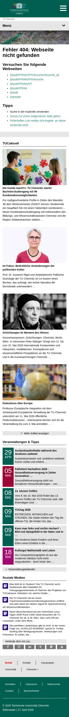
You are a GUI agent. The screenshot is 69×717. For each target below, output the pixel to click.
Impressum (31, 684)
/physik (14, 92)
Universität (10, 669)
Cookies (9, 691)
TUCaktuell (11, 143)
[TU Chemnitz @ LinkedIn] (30, 647)
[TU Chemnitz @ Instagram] (19, 647)
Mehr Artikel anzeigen (36, 433)
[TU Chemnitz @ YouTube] (61, 647)
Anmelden (10, 684)
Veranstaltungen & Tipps (21, 442)
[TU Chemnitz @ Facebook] (8, 647)
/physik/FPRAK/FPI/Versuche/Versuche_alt (34, 74)
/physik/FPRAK (18, 88)
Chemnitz (31, 669)
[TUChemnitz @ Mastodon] (51, 647)
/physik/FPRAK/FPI (21, 83)
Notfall (8, 663)
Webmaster (9, 709)
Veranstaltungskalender (21, 569)
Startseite (15, 96)
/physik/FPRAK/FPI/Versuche (26, 79)
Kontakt (27, 663)
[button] (59, 8)
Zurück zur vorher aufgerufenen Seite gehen (35, 116)
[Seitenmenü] (34, 25)
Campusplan (47, 663)
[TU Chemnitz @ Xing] (40, 647)
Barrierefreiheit (31, 691)
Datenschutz (53, 684)
